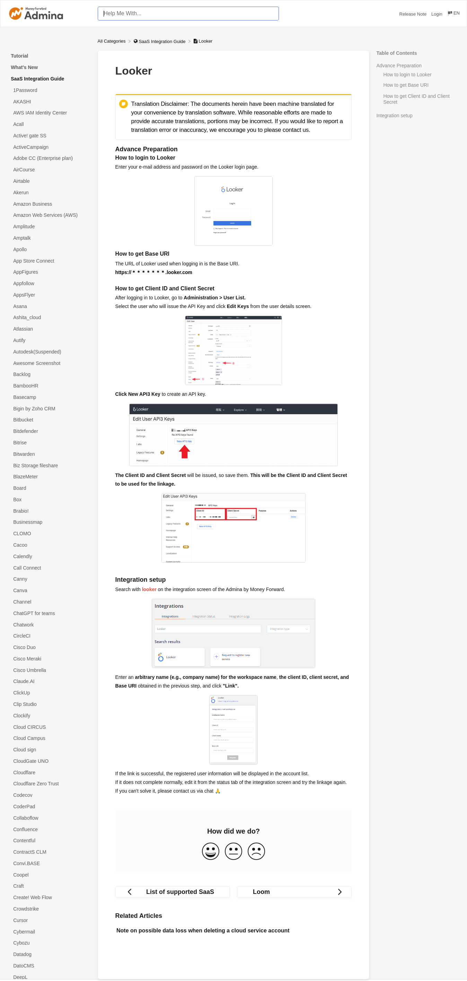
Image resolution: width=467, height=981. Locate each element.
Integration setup (394, 115)
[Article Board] (49, 488)
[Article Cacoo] (49, 545)
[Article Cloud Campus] (49, 738)
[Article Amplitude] (49, 226)
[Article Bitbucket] (49, 420)
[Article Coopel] (49, 874)
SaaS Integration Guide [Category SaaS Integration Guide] (37, 79)
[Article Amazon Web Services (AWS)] (49, 215)
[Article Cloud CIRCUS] (49, 727)
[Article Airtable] (49, 181)
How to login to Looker (407, 74)
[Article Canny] (49, 579)
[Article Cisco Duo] (49, 647)
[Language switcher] (453, 14)
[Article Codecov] (49, 795)
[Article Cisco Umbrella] (49, 670)
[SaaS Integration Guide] (160, 41)
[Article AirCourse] (49, 170)
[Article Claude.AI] (49, 681)
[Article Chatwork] (49, 624)
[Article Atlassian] (49, 329)
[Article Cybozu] (49, 943)
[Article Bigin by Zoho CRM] (49, 408)
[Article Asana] (49, 306)
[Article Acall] (49, 124)
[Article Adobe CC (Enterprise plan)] (49, 158)
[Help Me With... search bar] (188, 13)
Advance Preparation (399, 65)
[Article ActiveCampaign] (49, 147)
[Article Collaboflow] (49, 818)
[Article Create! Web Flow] (49, 897)
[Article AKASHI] (49, 101)
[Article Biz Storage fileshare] (49, 465)
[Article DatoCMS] (49, 966)
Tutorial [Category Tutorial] (19, 56)
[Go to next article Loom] (294, 892)
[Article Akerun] (49, 192)
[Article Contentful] (49, 840)
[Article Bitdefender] (49, 431)
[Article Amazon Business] (49, 204)
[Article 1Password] (49, 90)
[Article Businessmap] (49, 522)
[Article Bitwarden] (49, 454)
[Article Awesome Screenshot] (49, 363)
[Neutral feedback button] (233, 851)
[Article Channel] (49, 602)
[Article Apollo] (49, 249)
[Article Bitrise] (49, 443)
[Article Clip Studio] (49, 704)
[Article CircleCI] (49, 636)
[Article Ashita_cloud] (49, 317)
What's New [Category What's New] (24, 67)
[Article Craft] (49, 886)
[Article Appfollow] (49, 283)
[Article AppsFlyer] (49, 294)
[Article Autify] (49, 340)
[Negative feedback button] (256, 851)
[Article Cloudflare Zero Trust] (49, 784)
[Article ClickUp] (49, 693)
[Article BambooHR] (49, 386)
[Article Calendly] (49, 556)
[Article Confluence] (49, 829)
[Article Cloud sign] (49, 750)
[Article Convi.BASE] (49, 863)
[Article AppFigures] (49, 272)
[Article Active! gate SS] (49, 136)
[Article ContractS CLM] (49, 852)
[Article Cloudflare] (49, 772)
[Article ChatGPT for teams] (49, 613)
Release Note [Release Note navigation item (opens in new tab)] (413, 14)
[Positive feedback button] (210, 851)
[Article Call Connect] (49, 567)
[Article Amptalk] (49, 238)
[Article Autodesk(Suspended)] (49, 351)
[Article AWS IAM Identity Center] (49, 113)
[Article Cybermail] (49, 931)
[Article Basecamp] (49, 397)
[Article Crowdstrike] (49, 909)
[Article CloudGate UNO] (49, 761)
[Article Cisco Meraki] (49, 658)
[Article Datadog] (49, 954)
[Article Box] (49, 499)
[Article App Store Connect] (49, 260)
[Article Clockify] (49, 715)
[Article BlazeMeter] (49, 477)
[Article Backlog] (49, 374)
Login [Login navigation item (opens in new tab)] (437, 14)
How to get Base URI (413, 85)
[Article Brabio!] (49, 511)
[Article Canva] (49, 590)
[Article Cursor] (49, 920)
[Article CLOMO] (49, 533)
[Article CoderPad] (49, 806)
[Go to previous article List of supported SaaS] (172, 892)
